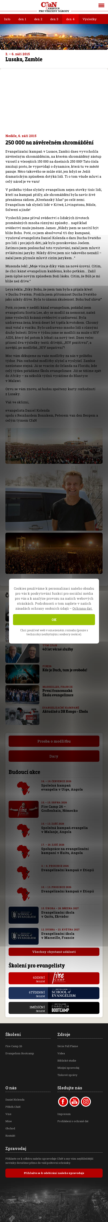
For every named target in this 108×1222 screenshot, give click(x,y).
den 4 (70, 19)
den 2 (38, 19)
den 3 (54, 19)
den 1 (22, 19)
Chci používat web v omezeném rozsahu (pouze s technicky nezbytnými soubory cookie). (54, 632)
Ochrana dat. (82, 608)
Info (7, 19)
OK (54, 620)
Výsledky (90, 19)
